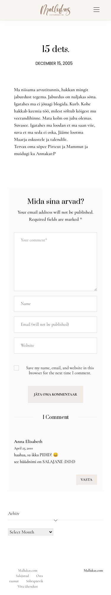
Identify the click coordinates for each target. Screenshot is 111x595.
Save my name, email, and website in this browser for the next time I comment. (60, 370)
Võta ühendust (28, 586)
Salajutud (22, 576)
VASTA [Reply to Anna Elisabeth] (86, 479)
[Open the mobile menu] (96, 10)
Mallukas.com (27, 570)
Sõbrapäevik (34, 581)
